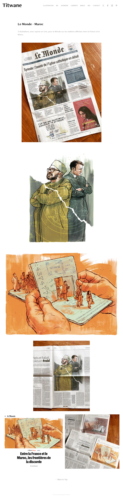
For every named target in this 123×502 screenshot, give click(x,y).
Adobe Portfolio (65, 495)
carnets (74, 5)
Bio (89, 5)
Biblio (82, 5)
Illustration (48, 5)
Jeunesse (64, 5)
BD (57, 5)
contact (96, 5)
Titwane (12, 5)
